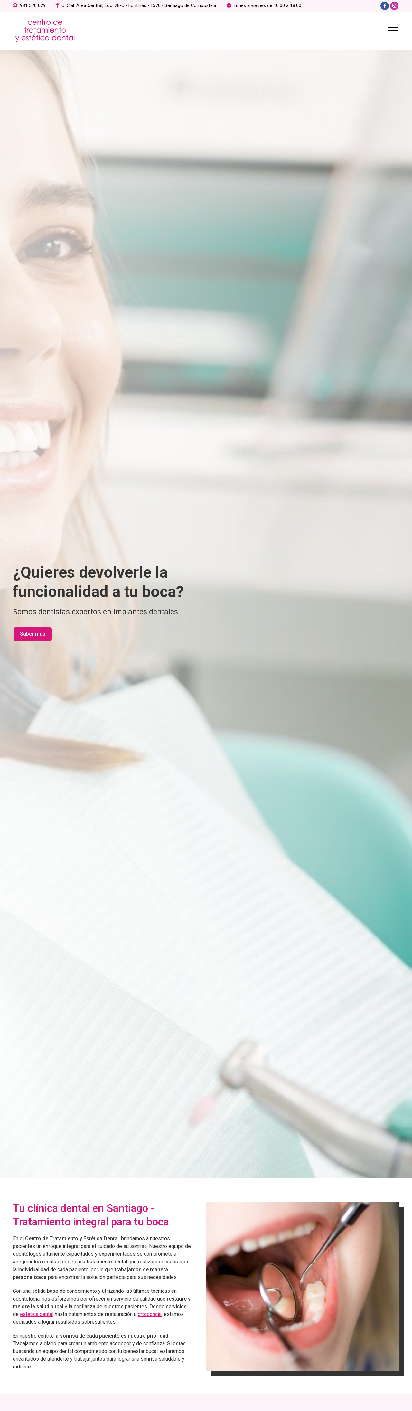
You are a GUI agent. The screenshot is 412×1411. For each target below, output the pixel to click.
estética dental (36, 1317)
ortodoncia (150, 1317)
